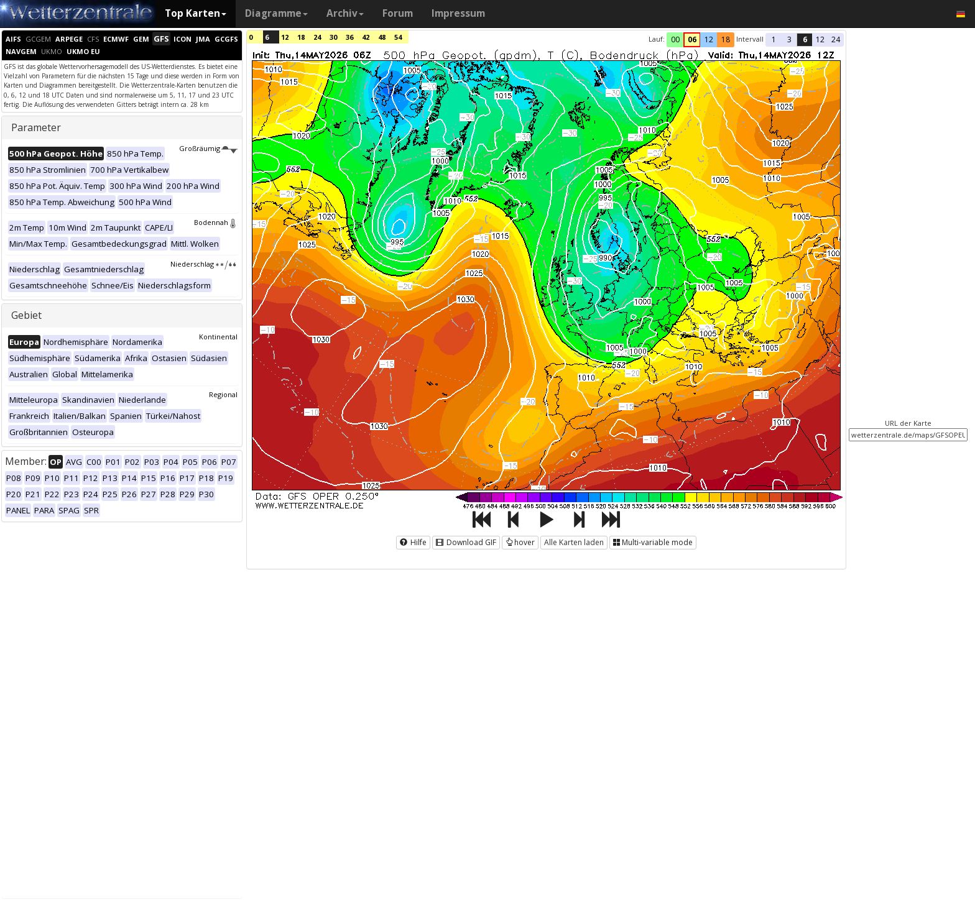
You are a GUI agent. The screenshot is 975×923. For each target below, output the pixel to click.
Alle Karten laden (574, 542)
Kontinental (218, 336)
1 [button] (774, 39)
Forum (397, 13)
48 (382, 37)
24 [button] (835, 39)
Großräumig (208, 148)
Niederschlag (204, 264)
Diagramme (276, 13)
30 (333, 37)
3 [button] (789, 39)
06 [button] (692, 39)
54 (398, 37)
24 (317, 37)
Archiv (345, 13)
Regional (223, 394)
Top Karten (195, 13)
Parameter (36, 127)
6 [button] (805, 39)
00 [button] (675, 39)
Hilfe (413, 542)
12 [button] (709, 39)
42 (365, 37)
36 (349, 37)
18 (301, 37)
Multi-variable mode (653, 542)
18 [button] (725, 39)
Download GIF (466, 542)
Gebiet (26, 315)
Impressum (458, 13)
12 (285, 37)
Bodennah (216, 222)
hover (520, 542)
